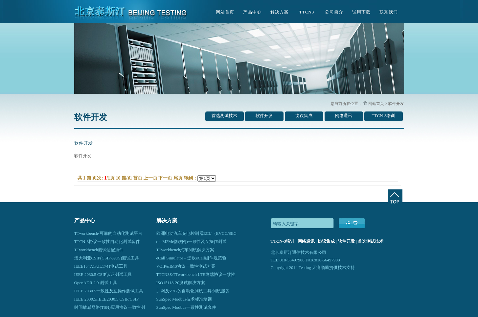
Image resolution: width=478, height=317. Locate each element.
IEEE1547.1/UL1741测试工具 (101, 266)
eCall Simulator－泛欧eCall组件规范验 (191, 258)
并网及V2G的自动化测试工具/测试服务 (193, 290)
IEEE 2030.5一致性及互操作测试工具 (108, 290)
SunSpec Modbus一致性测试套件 (186, 307)
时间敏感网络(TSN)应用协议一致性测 (109, 307)
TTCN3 (306, 12)
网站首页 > (377, 103)
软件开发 (264, 115)
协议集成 (303, 115)
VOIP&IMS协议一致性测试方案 (186, 266)
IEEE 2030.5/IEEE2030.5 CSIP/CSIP (106, 299)
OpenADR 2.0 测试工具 (95, 282)
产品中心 (252, 12)
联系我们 (388, 12)
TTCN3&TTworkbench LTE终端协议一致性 (195, 274)
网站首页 (225, 12)
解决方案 (279, 12)
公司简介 (334, 12)
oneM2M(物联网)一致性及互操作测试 (191, 241)
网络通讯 (343, 115)
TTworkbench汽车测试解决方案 (185, 249)
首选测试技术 (224, 115)
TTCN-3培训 (383, 115)
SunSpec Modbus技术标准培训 (184, 299)
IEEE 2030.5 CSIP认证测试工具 (103, 274)
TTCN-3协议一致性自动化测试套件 (107, 241)
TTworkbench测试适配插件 (99, 249)
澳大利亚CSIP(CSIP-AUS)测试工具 (106, 258)
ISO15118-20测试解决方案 (180, 282)
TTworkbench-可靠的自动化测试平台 (108, 233)
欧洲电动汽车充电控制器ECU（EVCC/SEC (196, 233)
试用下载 (361, 12)
